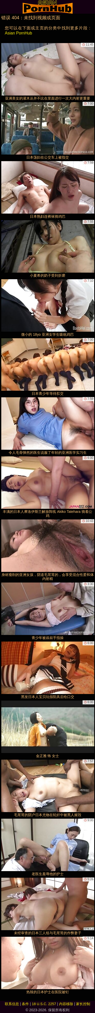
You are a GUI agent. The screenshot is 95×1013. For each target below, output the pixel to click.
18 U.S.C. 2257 (44, 1004)
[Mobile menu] (5, 7)
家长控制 (83, 1004)
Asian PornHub (18, 33)
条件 (25, 1004)
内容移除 (66, 1004)
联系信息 (12, 1004)
